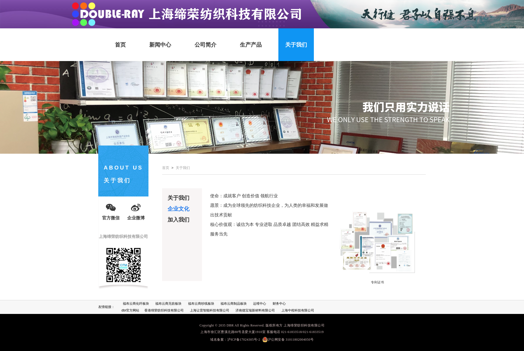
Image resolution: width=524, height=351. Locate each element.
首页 (120, 45)
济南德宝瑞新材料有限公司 (255, 310)
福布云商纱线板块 (201, 303)
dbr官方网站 (130, 310)
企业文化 (178, 209)
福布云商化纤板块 (136, 303)
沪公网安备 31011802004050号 (288, 339)
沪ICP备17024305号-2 (243, 339)
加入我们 (178, 220)
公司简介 (205, 45)
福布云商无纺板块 (168, 303)
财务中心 (279, 303)
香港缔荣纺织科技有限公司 (164, 310)
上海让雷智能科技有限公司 (209, 310)
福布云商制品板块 (234, 303)
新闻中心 (160, 45)
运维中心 (259, 303)
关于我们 (296, 45)
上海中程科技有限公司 (297, 310)
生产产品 (251, 45)
